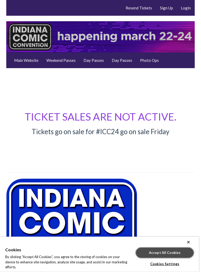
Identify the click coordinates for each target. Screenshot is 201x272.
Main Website (26, 60)
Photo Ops (149, 60)
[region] (99, 254)
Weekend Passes (61, 60)
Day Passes (93, 60)
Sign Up (166, 8)
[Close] (188, 242)
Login (186, 8)
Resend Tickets (139, 8)
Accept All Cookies (165, 253)
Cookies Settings (164, 264)
